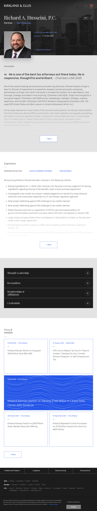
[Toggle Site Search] (86, 5)
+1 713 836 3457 (48, 36)
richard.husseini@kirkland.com (45, 32)
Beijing (12, 481)
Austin (12, 488)
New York (80, 488)
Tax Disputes (23, 23)
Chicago (34, 488)
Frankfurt (23, 485)
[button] (48, 273)
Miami (65, 488)
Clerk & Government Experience (40, 171)
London (30, 485)
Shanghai (35, 481)
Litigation (36, 470)
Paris (44, 485)
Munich (37, 485)
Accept (73, 507)
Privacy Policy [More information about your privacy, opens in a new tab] (53, 504)
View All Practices (43, 50)
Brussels (14, 485)
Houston (37, 36)
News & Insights (8, 331)
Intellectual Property (12, 470)
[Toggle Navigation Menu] (91, 5)
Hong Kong (19, 481)
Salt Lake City (24, 490)
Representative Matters (13, 171)
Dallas (41, 488)
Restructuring (60, 470)
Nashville (72, 488)
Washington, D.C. (36, 490)
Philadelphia (13, 490)
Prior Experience (65, 171)
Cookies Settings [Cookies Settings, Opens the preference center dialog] (73, 502)
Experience (10, 163)
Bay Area (19, 488)
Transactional (85, 470)
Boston (26, 488)
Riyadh (28, 481)
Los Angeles (57, 488)
